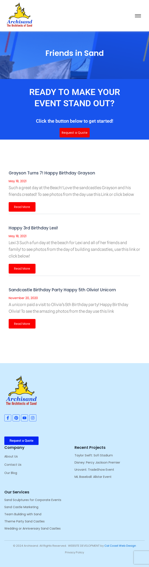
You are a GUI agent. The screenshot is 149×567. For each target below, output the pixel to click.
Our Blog (10, 473)
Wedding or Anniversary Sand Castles (32, 528)
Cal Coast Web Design (120, 546)
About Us (11, 456)
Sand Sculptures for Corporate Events (32, 500)
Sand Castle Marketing (21, 507)
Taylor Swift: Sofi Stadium (93, 455)
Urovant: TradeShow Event (94, 469)
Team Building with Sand (22, 514)
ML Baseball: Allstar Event (93, 477)
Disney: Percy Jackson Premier (97, 462)
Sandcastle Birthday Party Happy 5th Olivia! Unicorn (62, 290)
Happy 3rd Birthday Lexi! (33, 228)
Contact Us (12, 464)
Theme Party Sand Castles (24, 521)
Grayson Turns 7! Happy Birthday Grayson (52, 173)
